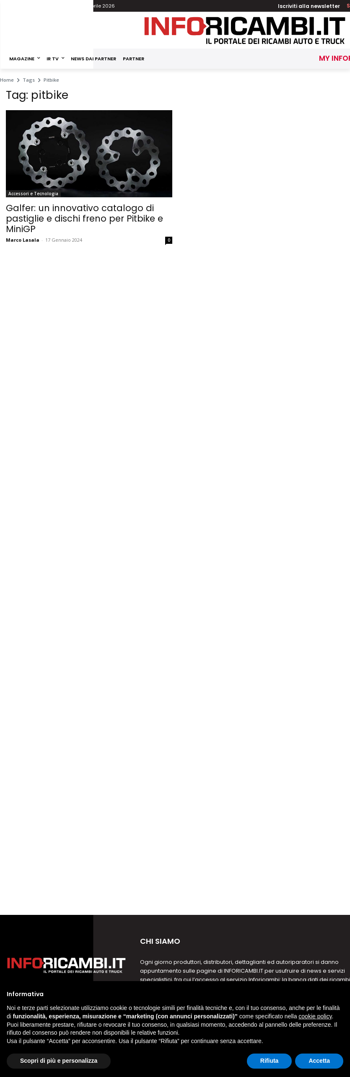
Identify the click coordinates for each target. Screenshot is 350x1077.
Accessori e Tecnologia (33, 193)
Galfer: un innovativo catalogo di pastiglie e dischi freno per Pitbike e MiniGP (84, 218)
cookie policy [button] (315, 1016)
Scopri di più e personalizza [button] (58, 1060)
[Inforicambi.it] (245, 30)
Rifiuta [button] (269, 1060)
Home (7, 80)
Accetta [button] (319, 1060)
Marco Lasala (22, 240)
